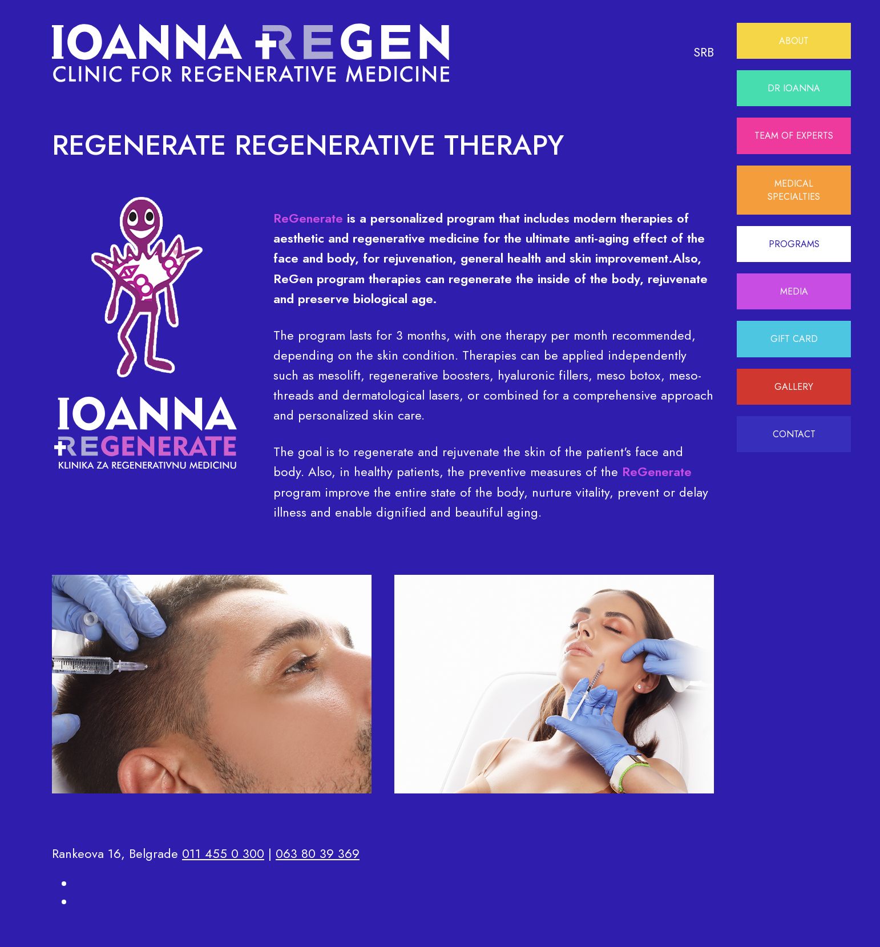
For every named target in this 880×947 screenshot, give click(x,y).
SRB (703, 52)
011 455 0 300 (223, 853)
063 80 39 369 (318, 853)
